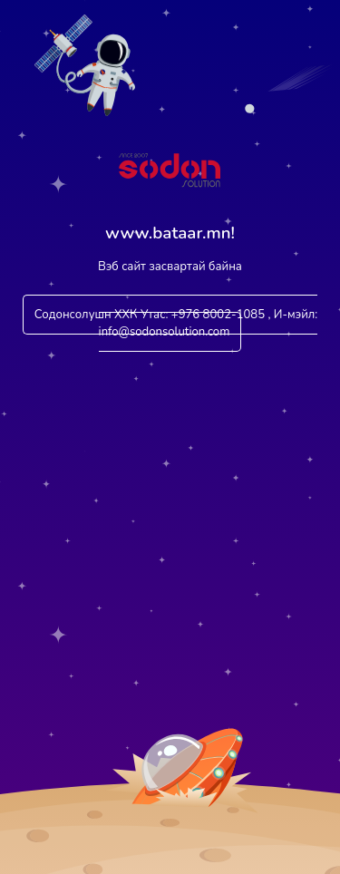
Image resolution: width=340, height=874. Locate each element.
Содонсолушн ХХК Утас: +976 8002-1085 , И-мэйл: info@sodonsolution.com (176, 323)
